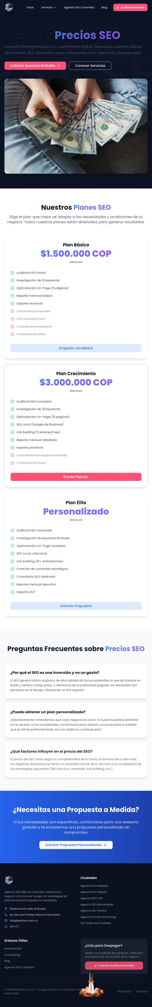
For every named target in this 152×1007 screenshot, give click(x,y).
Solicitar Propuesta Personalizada (76, 846)
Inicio (30, 7)
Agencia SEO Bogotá (94, 893)
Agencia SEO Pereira (94, 912)
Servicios (49, 7)
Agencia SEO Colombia (79, 7)
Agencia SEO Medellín (94, 887)
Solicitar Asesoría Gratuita (35, 65)
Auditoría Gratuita (130, 7)
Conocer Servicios (90, 65)
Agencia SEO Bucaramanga (99, 918)
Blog (104, 7)
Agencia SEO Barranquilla (97, 906)
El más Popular (76, 481)
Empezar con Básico (76, 353)
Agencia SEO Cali (92, 900)
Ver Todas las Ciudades (96, 925)
